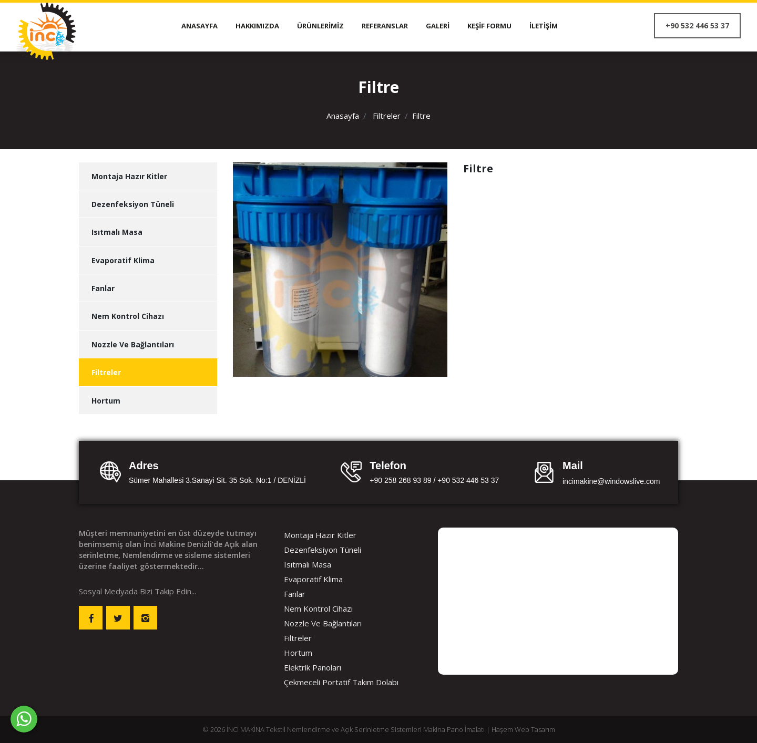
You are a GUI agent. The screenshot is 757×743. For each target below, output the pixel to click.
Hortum (105, 401)
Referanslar (385, 25)
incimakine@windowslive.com (611, 481)
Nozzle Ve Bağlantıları (132, 344)
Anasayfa (199, 25)
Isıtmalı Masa (116, 232)
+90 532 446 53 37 (697, 25)
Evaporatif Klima (123, 260)
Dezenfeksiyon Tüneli (132, 204)
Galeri (437, 25)
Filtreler (387, 115)
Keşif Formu (489, 25)
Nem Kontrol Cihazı (127, 316)
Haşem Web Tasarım (523, 729)
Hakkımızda (257, 25)
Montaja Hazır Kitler (129, 176)
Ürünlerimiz (320, 25)
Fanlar (103, 288)
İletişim (543, 25)
